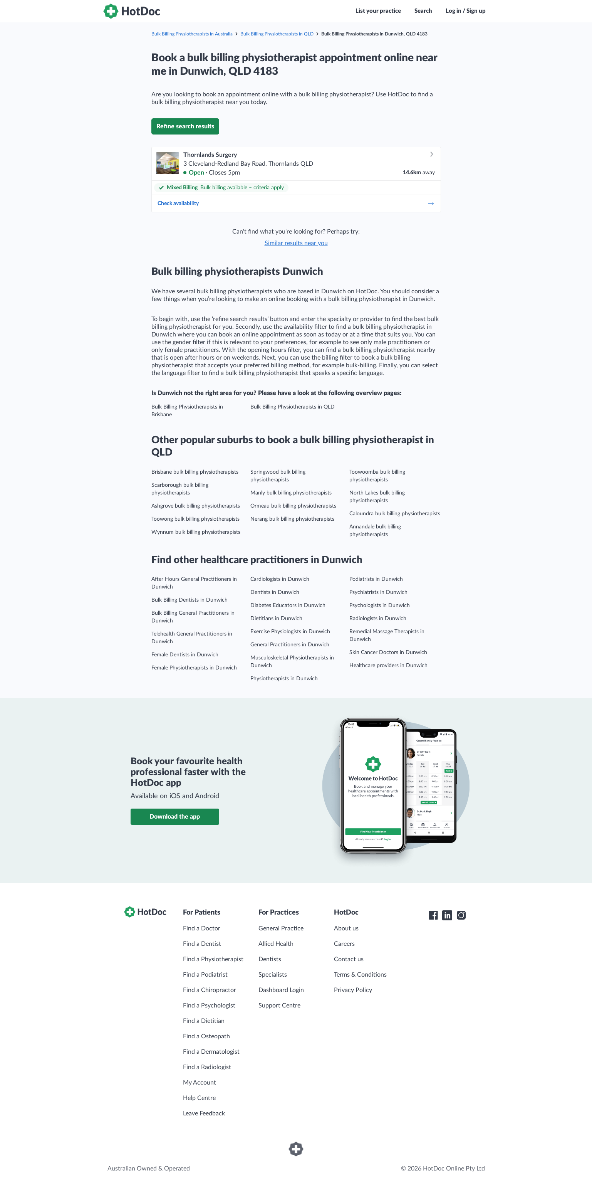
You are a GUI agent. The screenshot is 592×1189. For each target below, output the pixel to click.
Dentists (269, 959)
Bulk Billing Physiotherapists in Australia (192, 34)
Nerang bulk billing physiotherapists (292, 519)
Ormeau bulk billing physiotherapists (293, 506)
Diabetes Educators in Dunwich (287, 605)
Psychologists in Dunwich (379, 605)
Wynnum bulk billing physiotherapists (195, 532)
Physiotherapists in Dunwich (284, 678)
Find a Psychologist (209, 1005)
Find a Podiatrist (205, 975)
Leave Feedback (204, 1113)
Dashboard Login (281, 990)
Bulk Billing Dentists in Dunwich (189, 600)
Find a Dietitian (204, 1021)
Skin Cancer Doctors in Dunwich (388, 652)
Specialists (272, 975)
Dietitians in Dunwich (276, 618)
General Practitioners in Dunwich (289, 644)
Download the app (174, 817)
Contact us (349, 959)
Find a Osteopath (206, 1036)
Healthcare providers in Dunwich (388, 665)
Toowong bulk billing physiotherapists (195, 519)
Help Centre (199, 1098)
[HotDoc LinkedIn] (447, 915)
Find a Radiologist (207, 1067)
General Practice (281, 928)
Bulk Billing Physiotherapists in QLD (277, 34)
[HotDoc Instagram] (461, 915)
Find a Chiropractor (209, 990)
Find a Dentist (202, 944)
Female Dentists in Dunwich (184, 655)
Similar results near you (296, 243)
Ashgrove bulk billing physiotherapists (195, 506)
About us (346, 928)
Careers (344, 944)
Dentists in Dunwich (274, 592)
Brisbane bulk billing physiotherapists (194, 472)
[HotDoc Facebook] (433, 915)
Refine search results (185, 126)
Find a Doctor (201, 928)
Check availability (296, 203)
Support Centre (279, 1005)
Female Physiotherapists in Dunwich (194, 668)
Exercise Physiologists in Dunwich (290, 631)
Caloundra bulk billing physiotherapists (394, 513)
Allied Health (275, 944)
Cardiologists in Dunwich (279, 579)
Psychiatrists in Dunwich (378, 592)
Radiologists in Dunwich (377, 618)
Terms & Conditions (360, 975)
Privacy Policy (353, 990)
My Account (199, 1083)
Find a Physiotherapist (213, 959)
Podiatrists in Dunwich (376, 579)
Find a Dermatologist (211, 1052)
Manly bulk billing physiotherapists (291, 493)
